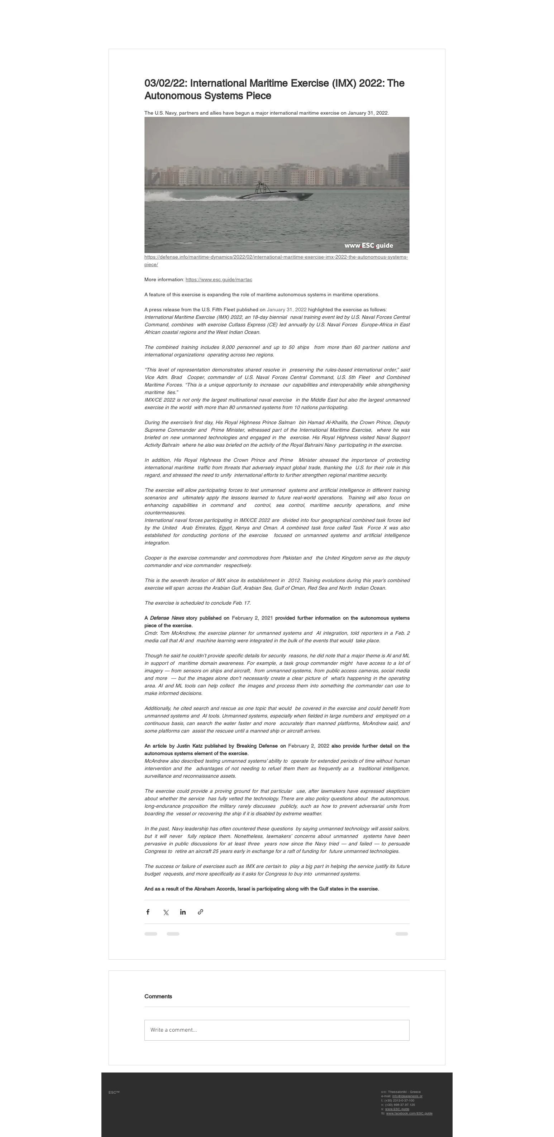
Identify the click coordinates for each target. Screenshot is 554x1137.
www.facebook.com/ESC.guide (409, 1113)
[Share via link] (200, 911)
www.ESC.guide (397, 1109)
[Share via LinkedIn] (183, 911)
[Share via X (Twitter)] (165, 911)
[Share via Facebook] (147, 911)
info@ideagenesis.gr (407, 1096)
